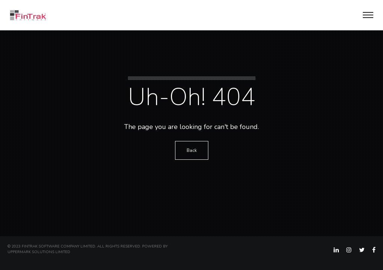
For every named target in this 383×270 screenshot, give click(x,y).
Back (192, 150)
